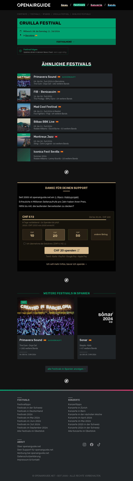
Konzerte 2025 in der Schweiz (83, 424)
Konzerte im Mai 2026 (79, 420)
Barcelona (29, 35)
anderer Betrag (101, 234)
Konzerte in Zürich (77, 407)
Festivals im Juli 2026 (28, 424)
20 (55, 234)
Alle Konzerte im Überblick (81, 430)
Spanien (46, 14)
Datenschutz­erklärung (29, 456)
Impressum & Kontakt (28, 459)
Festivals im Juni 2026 (29, 420)
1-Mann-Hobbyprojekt (66, 197)
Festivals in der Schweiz (29, 407)
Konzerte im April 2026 (80, 417)
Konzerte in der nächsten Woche (85, 414)
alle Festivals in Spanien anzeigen (65, 368)
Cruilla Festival (61, 14)
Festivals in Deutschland (30, 410)
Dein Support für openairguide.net (35, 449)
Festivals (35, 14)
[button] (66, 42)
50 (78, 234)
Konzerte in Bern (77, 410)
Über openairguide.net (29, 446)
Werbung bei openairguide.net (33, 452)
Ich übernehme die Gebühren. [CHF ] (45, 243)
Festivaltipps (24, 404)
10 (32, 234)
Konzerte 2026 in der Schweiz (83, 427)
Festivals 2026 (25, 414)
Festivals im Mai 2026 (28, 417)
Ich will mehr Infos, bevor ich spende (65, 263)
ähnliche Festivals (81, 14)
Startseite (22, 14)
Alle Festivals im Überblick (30, 430)
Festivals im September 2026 (32, 427)
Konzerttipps (75, 404)
